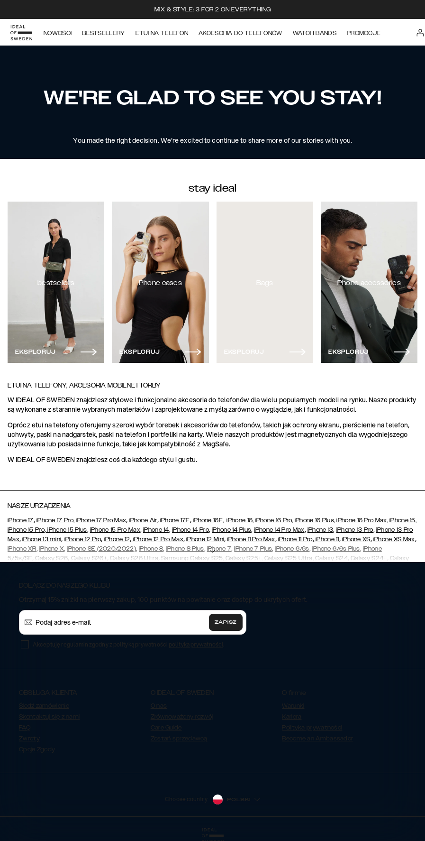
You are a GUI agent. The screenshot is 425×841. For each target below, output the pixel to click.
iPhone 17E (175, 520)
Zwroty (29, 738)
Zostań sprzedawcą (179, 738)
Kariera (291, 716)
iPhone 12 (117, 539)
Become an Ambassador (317, 738)
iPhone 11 (326, 539)
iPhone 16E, (208, 520)
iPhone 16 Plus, (315, 520)
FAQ (24, 727)
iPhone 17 (21, 520)
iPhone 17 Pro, (55, 520)
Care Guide (166, 727)
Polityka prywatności (312, 727)
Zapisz (226, 622)
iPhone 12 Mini (205, 539)
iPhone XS (356, 539)
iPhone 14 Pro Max (279, 530)
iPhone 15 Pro (26, 530)
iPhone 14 (156, 530)
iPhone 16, (239, 520)
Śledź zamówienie (44, 705)
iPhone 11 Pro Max (251, 539)
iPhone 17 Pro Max (101, 520)
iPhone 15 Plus (66, 530)
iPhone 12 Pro (82, 539)
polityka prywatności (196, 644)
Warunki (293, 705)
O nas (159, 705)
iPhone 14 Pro (190, 530)
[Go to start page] (22, 32)
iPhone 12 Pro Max (157, 539)
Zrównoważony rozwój (182, 716)
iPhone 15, (402, 520)
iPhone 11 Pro (295, 539)
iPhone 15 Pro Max (115, 530)
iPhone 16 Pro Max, (362, 520)
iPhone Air (143, 520)
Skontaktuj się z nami (49, 716)
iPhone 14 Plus (231, 530)
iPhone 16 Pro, (274, 520)
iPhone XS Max (394, 539)
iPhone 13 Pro (354, 530)
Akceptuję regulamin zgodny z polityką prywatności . (128, 644)
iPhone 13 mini (41, 539)
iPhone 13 (320, 530)
